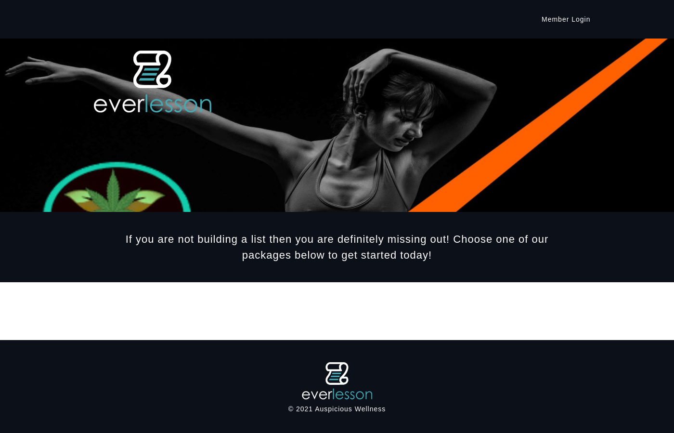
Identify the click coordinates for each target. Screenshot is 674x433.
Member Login (566, 19)
